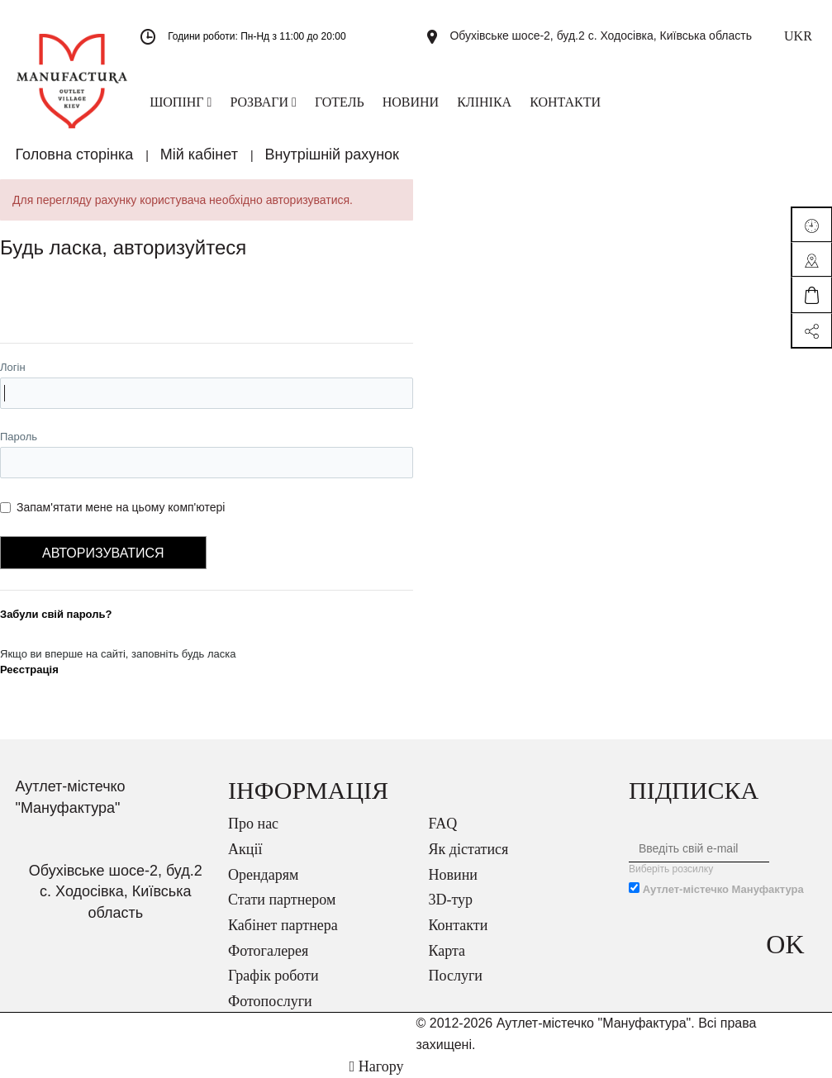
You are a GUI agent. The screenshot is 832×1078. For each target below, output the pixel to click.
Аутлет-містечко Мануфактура (723, 889)
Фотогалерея (268, 951)
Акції (245, 849)
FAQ (443, 823)
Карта (447, 951)
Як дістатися (469, 849)
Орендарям (263, 875)
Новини (453, 875)
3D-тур (451, 899)
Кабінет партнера (283, 925)
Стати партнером (281, 899)
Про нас (253, 823)
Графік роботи (273, 975)
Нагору (376, 1066)
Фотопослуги (270, 1001)
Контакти (458, 925)
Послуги (456, 975)
